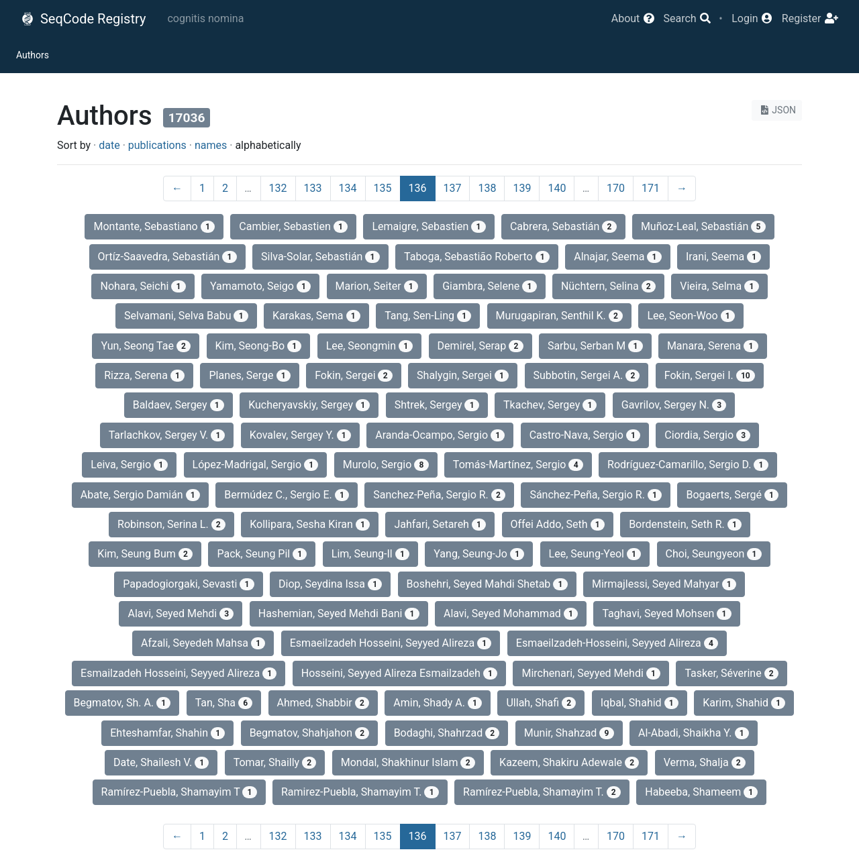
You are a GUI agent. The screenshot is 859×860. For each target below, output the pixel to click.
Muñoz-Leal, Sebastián (703, 226)
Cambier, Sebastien (293, 226)
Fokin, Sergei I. (709, 375)
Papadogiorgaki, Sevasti (188, 584)
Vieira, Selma (719, 286)
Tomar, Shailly (275, 762)
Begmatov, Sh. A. (122, 702)
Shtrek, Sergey (437, 404)
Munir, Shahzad (569, 733)
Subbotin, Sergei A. (587, 375)
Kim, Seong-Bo (258, 345)
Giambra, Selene (489, 286)
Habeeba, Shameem (701, 792)
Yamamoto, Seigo (260, 286)
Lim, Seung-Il (370, 553)
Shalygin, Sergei (463, 375)
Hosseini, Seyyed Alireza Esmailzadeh (399, 673)
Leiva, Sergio (129, 464)
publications (157, 145)
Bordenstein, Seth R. (685, 524)
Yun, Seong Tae (146, 345)
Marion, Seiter (377, 286)
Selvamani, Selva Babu (186, 315)
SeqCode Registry (83, 19)
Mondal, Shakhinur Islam (408, 762)
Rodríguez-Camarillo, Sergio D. (687, 464)
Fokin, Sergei (354, 375)
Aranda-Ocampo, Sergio (440, 435)
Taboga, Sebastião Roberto (477, 256)
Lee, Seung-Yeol (595, 553)
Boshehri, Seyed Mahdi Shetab (487, 584)
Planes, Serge (249, 375)
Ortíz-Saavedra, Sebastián (167, 256)
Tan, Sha (224, 702)
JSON (777, 110)
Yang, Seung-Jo (479, 553)
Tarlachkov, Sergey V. (167, 435)
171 (651, 188)
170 (616, 188)
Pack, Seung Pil (262, 553)
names (211, 145)
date (109, 145)
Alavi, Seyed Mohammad (511, 613)
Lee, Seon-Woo (691, 315)
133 (313, 188)
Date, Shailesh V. (161, 762)
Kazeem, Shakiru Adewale (569, 762)
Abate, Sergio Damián (140, 494)
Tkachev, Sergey (550, 404)
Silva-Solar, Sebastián (320, 256)
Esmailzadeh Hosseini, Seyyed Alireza (178, 673)
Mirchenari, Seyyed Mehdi (590, 673)
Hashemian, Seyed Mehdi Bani (338, 613)
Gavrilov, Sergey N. (674, 404)
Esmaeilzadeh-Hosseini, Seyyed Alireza (617, 643)
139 (522, 188)
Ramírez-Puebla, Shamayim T (179, 792)
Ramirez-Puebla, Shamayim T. (360, 792)
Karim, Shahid (744, 702)
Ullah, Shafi (541, 702)
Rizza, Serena (144, 375)
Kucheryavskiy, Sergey (309, 404)
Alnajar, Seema (617, 256)
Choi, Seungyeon (714, 553)
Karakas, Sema (316, 315)
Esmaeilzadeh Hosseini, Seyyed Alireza (391, 643)
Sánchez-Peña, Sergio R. (595, 494)
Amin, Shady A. (437, 702)
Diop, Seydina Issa (330, 584)
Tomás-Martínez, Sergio (518, 464)
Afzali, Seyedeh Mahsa (203, 643)
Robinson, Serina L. (171, 524)
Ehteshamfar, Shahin (167, 733)
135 (383, 188)
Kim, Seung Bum (145, 553)
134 (348, 188)
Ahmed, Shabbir (323, 702)
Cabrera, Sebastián (563, 226)
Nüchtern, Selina (608, 286)
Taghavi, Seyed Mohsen (666, 613)
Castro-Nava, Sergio (584, 435)
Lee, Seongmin (369, 345)
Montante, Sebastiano (154, 226)
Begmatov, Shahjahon (310, 733)
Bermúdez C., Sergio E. (286, 494)
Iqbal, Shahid (639, 702)
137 (453, 188)
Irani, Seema (723, 256)
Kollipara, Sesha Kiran (310, 524)
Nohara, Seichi (142, 286)
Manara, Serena (712, 345)
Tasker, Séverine (731, 673)
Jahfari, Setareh (440, 524)
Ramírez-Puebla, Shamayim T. (542, 792)
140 (557, 188)
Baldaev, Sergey (178, 404)
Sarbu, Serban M (595, 345)
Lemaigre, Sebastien (428, 226)
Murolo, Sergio (386, 464)
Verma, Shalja (705, 762)
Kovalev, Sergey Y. (300, 435)
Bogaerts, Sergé (732, 494)
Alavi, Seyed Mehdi (181, 613)
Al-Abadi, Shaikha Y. (693, 733)
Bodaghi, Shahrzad (447, 733)
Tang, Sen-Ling (428, 315)
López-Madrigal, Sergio (256, 464)
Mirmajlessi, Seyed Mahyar (664, 584)
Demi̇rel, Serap (480, 345)
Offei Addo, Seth (558, 524)
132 (278, 188)
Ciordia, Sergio (707, 435)
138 (487, 188)
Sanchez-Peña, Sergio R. (439, 494)
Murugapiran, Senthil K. (559, 315)
